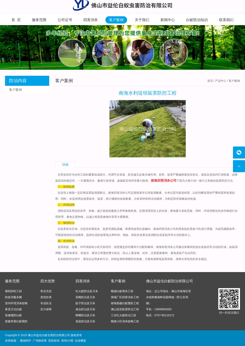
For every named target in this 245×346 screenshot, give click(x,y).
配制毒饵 (147, 247)
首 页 (16, 20)
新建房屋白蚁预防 (16, 321)
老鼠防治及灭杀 (85, 321)
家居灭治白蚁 (13, 309)
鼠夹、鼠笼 (101, 228)
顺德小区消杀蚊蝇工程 (125, 321)
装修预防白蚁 (13, 315)
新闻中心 (167, 20)
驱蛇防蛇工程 (13, 291)
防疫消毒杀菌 (13, 297)
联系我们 (226, 20)
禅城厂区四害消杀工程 (125, 297)
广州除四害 (40, 340)
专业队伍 (46, 303)
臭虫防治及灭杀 (85, 309)
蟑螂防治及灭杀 (85, 315)
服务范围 (39, 20)
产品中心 (220, 80)
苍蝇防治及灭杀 (85, 297)
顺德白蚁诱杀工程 (122, 291)
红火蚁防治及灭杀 (87, 291)
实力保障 (46, 309)
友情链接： (12, 340)
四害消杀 (90, 20)
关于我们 (142, 20)
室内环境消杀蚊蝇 (16, 303)
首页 (210, 80)
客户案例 (116, 20)
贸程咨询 (53, 340)
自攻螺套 (80, 340)
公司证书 (65, 20)
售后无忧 (46, 291)
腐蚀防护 (25, 340)
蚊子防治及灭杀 (85, 303)
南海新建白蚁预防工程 (125, 303)
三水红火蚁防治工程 (123, 315)
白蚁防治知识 (197, 20)
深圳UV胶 (67, 340)
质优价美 (46, 297)
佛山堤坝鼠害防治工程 (125, 309)
